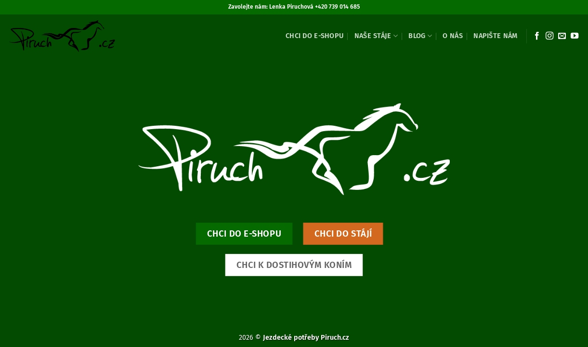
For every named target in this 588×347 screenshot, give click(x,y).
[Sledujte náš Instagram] (549, 36)
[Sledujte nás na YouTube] (574, 36)
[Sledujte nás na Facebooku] (537, 36)
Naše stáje (376, 35)
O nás (452, 36)
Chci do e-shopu (314, 36)
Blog (420, 35)
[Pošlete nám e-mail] (562, 36)
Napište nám (495, 36)
